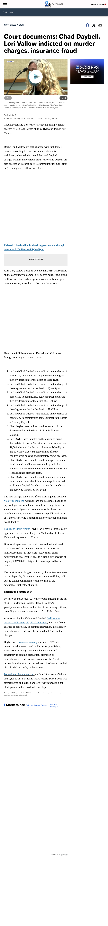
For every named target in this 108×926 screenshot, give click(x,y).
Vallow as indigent (14, 500)
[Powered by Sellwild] (63, 855)
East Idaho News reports (17, 528)
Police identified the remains (19, 674)
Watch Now (98, 4)
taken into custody (27, 642)
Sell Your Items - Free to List (36, 706)
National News (14, 24)
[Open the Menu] (4, 4)
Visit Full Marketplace (55, 706)
